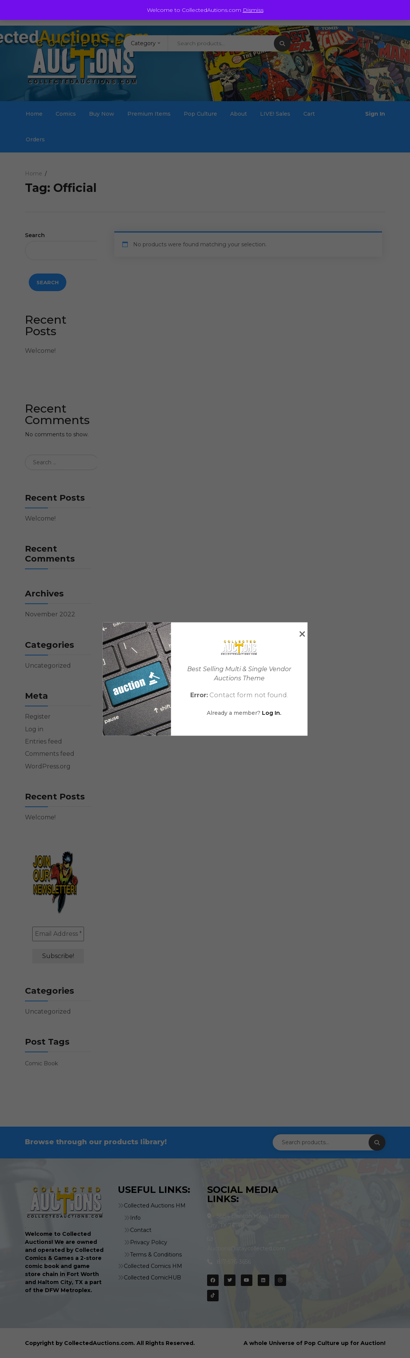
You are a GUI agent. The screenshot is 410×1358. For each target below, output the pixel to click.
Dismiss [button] (253, 10)
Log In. (271, 712)
